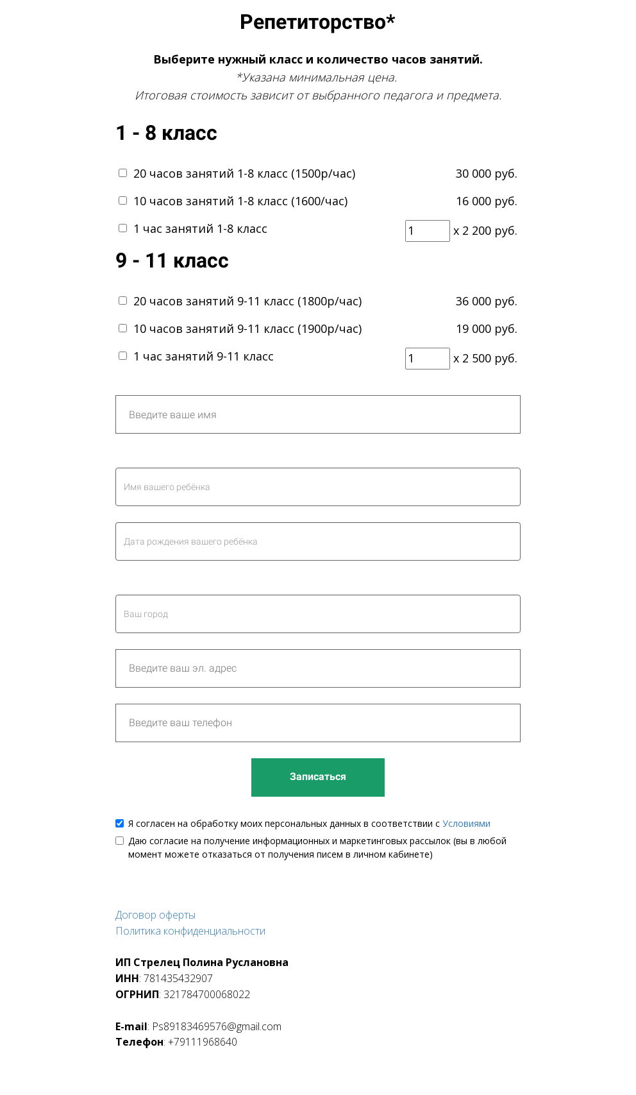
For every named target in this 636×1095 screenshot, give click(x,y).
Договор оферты (155, 915)
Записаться (318, 776)
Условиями (466, 823)
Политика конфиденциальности (190, 931)
